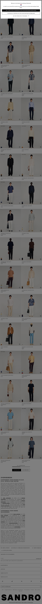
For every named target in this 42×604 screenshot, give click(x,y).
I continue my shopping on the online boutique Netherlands (21, 13)
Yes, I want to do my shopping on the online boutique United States (21, 10)
